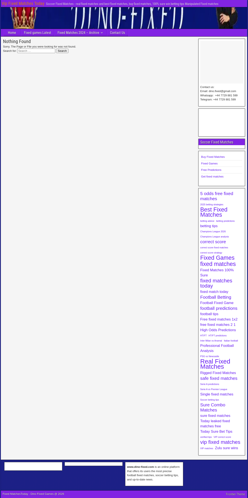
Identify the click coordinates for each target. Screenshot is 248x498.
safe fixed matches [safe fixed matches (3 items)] (219, 378)
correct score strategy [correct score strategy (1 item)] (211, 252)
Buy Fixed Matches (213, 156)
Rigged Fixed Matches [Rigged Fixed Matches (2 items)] (218, 373)
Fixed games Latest (37, 33)
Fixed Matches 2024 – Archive (78, 33)
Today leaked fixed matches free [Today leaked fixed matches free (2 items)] (215, 423)
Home (12, 33)
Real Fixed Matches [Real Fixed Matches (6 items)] (215, 364)
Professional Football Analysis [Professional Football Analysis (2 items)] (217, 348)
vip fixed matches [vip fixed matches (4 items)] (220, 442)
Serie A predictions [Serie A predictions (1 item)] (209, 384)
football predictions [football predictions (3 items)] (219, 308)
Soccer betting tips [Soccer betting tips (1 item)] (209, 399)
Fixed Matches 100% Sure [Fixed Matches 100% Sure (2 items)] (217, 272)
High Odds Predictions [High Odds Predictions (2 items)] (218, 330)
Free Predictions (211, 169)
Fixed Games (209, 163)
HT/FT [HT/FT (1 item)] (203, 335)
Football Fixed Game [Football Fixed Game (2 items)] (217, 303)
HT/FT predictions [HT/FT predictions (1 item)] (218, 335)
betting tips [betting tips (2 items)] (209, 226)
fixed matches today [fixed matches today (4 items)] (216, 283)
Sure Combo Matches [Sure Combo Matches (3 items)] (212, 407)
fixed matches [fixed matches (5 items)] (218, 264)
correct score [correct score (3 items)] (213, 241)
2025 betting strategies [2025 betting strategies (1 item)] (211, 204)
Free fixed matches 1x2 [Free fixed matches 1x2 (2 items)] (219, 319)
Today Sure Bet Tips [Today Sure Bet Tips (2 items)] (216, 431)
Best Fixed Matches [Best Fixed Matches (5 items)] (213, 212)
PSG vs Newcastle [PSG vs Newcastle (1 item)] (209, 356)
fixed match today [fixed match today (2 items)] (214, 292)
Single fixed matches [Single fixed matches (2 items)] (216, 394)
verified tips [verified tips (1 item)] (206, 437)
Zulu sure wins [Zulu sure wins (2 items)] (226, 448)
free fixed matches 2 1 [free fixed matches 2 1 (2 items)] (218, 325)
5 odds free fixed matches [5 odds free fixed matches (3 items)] (216, 196)
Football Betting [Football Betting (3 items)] (215, 297)
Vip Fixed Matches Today (23, 3)
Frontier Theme (235, 494)
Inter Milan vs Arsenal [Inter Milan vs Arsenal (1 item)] (211, 340)
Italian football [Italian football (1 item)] (231, 340)
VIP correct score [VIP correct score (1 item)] (222, 437)
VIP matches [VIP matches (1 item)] (206, 448)
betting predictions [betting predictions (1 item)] (225, 221)
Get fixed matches (212, 176)
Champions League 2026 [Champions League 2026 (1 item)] (213, 231)
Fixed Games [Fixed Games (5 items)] (217, 257)
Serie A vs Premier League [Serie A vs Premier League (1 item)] (213, 389)
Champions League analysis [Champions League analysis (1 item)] (214, 236)
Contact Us (117, 33)
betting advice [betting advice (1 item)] (207, 221)
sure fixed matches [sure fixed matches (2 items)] (215, 416)
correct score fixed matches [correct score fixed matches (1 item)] (214, 247)
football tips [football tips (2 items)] (209, 314)
